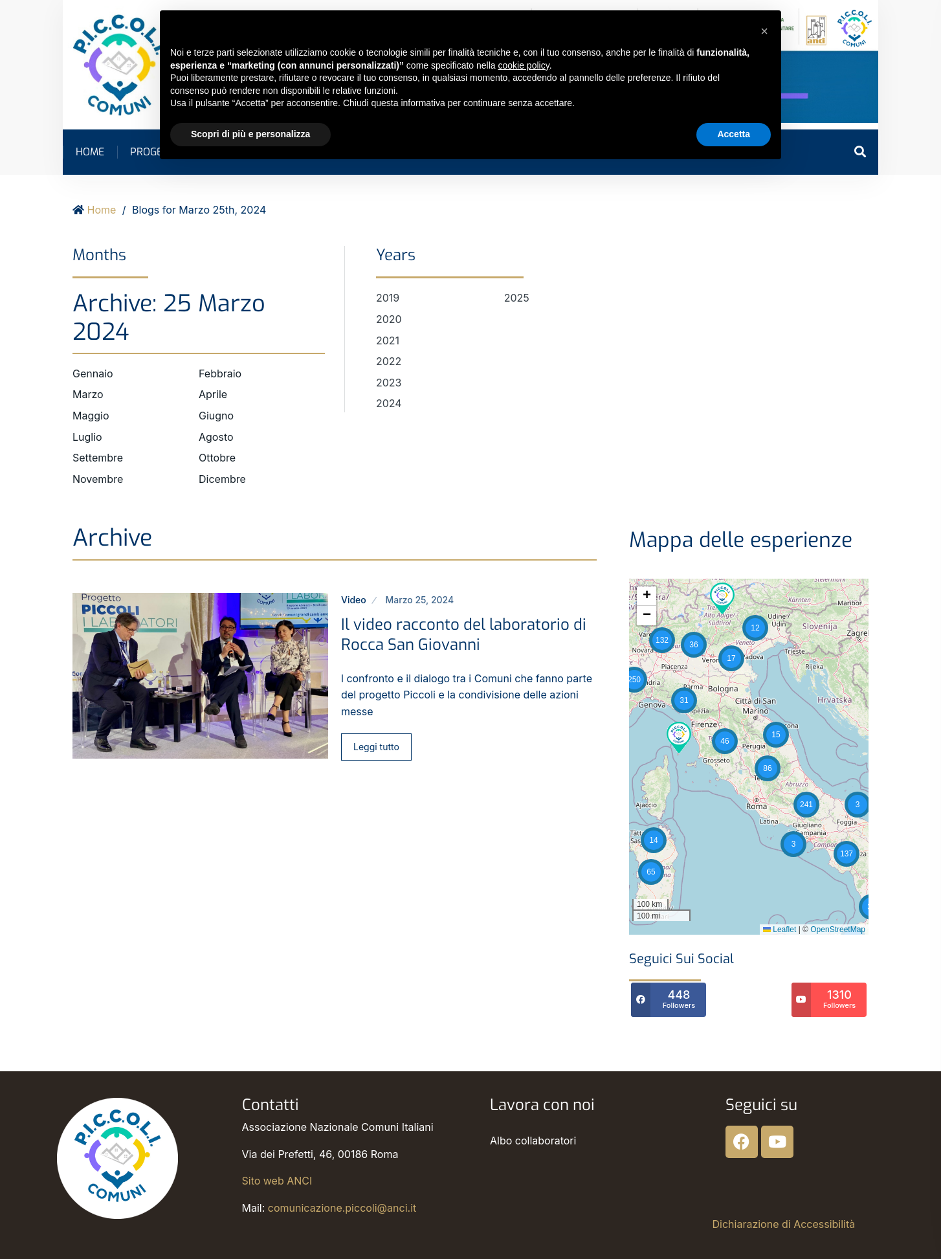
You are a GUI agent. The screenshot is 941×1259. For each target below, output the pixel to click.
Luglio (87, 436)
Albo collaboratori (533, 1140)
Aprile (213, 394)
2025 (516, 297)
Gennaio (92, 373)
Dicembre (222, 479)
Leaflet (779, 929)
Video (353, 599)
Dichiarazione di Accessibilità (784, 1224)
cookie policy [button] (523, 65)
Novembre (97, 479)
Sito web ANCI (277, 1180)
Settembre (97, 457)
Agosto (216, 436)
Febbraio (220, 373)
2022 (388, 361)
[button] (654, 840)
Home (90, 152)
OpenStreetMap (837, 929)
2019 (387, 297)
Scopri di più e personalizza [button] (250, 134)
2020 (389, 319)
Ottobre (217, 457)
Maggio (90, 415)
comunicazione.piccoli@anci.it (342, 1207)
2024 (389, 403)
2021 (387, 340)
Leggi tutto (376, 746)
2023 (389, 382)
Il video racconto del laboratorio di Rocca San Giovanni (463, 634)
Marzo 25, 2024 (419, 599)
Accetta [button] (733, 134)
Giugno (216, 415)
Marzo (88, 394)
